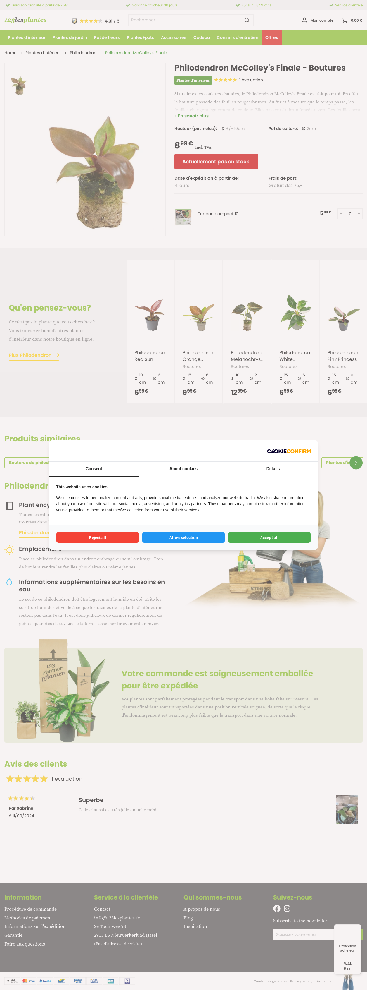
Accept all (269, 537)
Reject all (97, 537)
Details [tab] (273, 468)
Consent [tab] (94, 468)
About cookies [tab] (183, 468)
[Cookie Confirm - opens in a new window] (289, 450)
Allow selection (183, 537)
